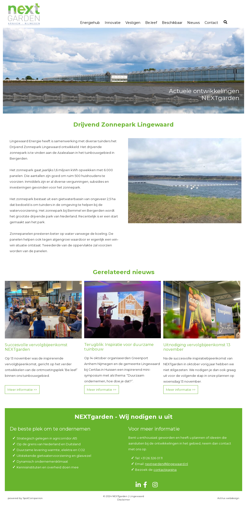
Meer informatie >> (22, 389)
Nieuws (193, 22)
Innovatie (113, 22)
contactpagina (165, 470)
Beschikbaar (172, 22)
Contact (211, 22)
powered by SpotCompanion (25, 498)
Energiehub (90, 22)
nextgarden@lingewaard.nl (166, 464)
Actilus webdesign (228, 498)
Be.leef (151, 22)
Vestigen (132, 22)
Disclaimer (123, 499)
